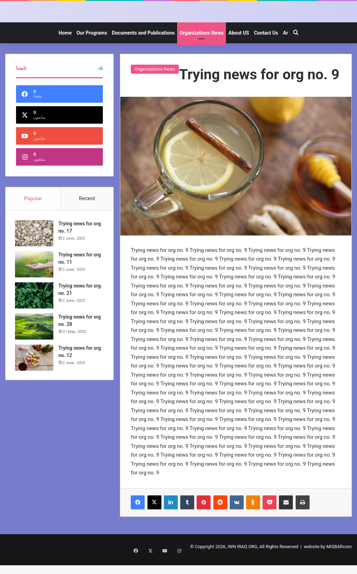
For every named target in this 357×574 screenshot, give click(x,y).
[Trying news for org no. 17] (35, 249)
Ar (285, 47)
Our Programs (91, 47)
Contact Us (266, 47)
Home (65, 47)
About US (238, 47)
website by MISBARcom (328, 561)
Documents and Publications (143, 47)
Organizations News (201, 47)
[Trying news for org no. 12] (35, 373)
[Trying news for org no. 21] (35, 311)
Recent (87, 213)
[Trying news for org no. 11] (35, 280)
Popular (33, 213)
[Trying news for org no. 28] (35, 342)
